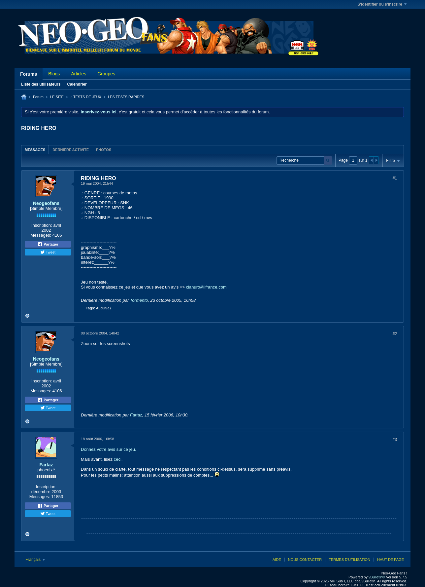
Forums (28, 74)
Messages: (40, 235)
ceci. (118, 459)
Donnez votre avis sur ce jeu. (108, 449)
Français (35, 559)
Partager (47, 244)
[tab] (35, 149)
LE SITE (57, 97)
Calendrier (76, 84)
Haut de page (390, 560)
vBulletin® (377, 577)
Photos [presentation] (103, 150)
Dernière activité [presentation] (70, 150)
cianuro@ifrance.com (206, 287)
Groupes (106, 73)
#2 (395, 334)
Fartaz (136, 414)
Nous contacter (305, 560)
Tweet (47, 252)
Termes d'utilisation (349, 560)
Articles (78, 73)
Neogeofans (46, 203)
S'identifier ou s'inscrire (382, 4)
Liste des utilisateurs (40, 84)
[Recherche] (304, 160)
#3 (395, 439)
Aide (277, 560)
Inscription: (41, 225)
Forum (38, 97)
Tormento (139, 300)
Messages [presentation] (35, 150)
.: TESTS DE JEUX (85, 97)
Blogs (54, 73)
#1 (395, 178)
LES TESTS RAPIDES (126, 97)
